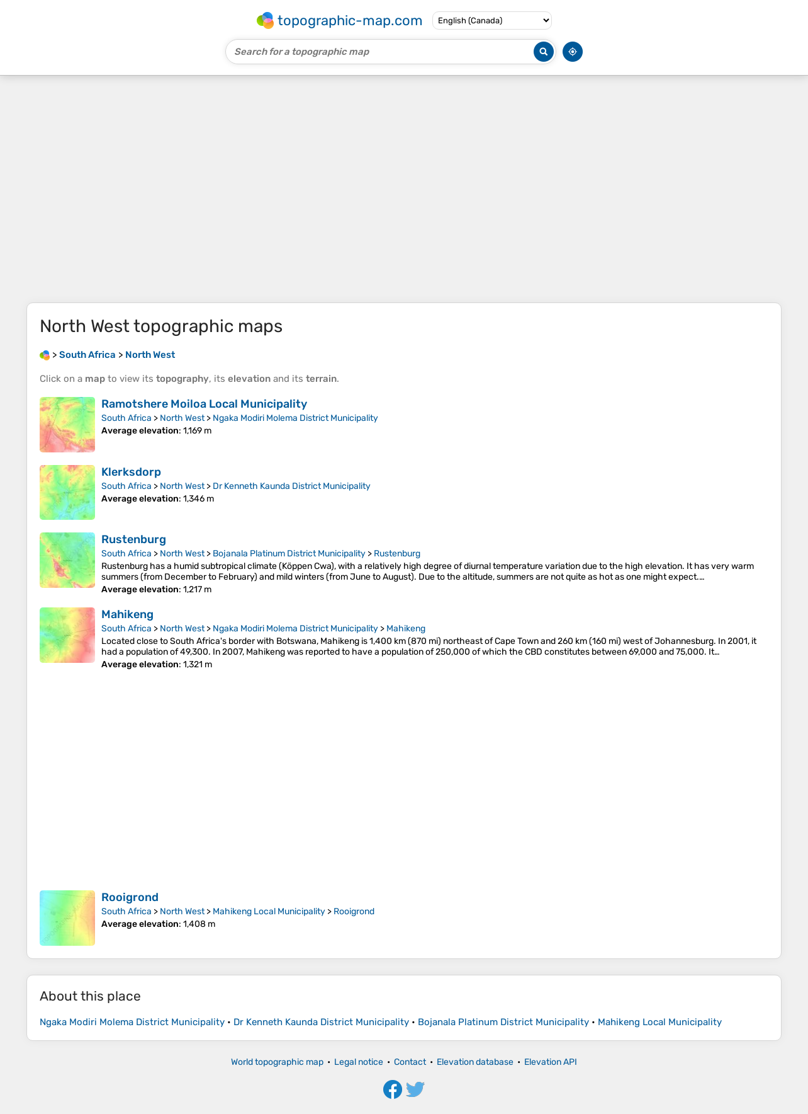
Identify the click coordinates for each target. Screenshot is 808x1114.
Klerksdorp (131, 472)
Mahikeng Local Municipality (269, 911)
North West (182, 418)
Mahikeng (127, 614)
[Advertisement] (404, 189)
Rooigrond (130, 897)
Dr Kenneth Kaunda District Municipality (292, 486)
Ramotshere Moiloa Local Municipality (204, 404)
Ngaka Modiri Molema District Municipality (295, 418)
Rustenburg (133, 539)
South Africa (126, 418)
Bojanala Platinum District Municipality (289, 553)
